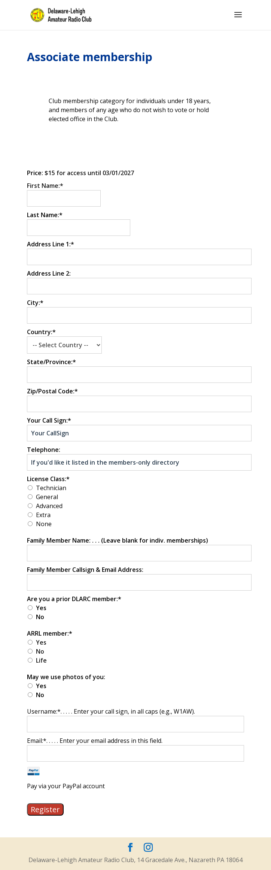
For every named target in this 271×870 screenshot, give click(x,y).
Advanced (49, 506)
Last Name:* (45, 215)
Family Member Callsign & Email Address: (85, 570)
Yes (41, 608)
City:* (35, 302)
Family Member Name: (59, 540)
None (44, 524)
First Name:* (45, 186)
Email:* (36, 740)
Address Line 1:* (50, 244)
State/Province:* (51, 362)
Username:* (44, 711)
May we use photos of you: (66, 677)
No (40, 617)
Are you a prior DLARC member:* (74, 599)
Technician (51, 488)
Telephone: (43, 450)
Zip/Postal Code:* (52, 391)
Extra (43, 515)
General (47, 497)
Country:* (41, 332)
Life (41, 660)
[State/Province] (139, 374)
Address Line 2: (49, 273)
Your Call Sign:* (49, 420)
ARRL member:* (49, 633)
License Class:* (48, 479)
